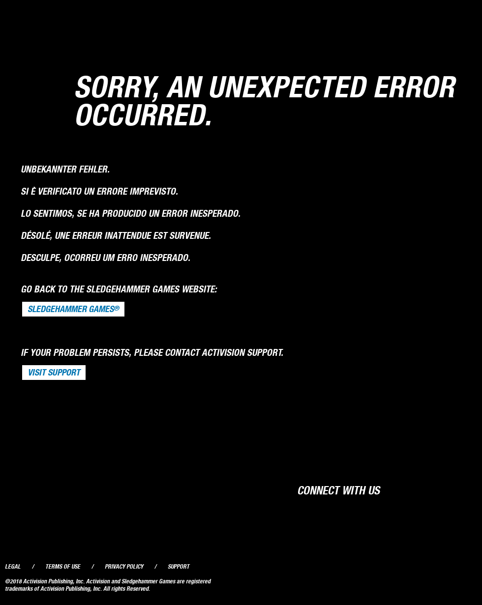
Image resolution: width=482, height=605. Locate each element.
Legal (13, 566)
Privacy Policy (124, 566)
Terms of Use (62, 566)
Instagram (466, 489)
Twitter (428, 489)
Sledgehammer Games (73, 309)
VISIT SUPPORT (54, 372)
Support (178, 566)
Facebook (409, 489)
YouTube (446, 489)
